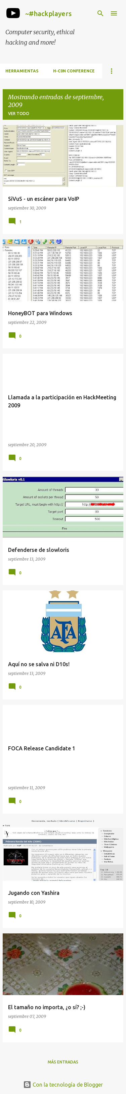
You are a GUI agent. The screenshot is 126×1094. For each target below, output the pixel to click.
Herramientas (21, 71)
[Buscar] (100, 13)
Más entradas (63, 1062)
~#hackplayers (48, 13)
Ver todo (18, 113)
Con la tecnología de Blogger (63, 1085)
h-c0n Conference (74, 71)
